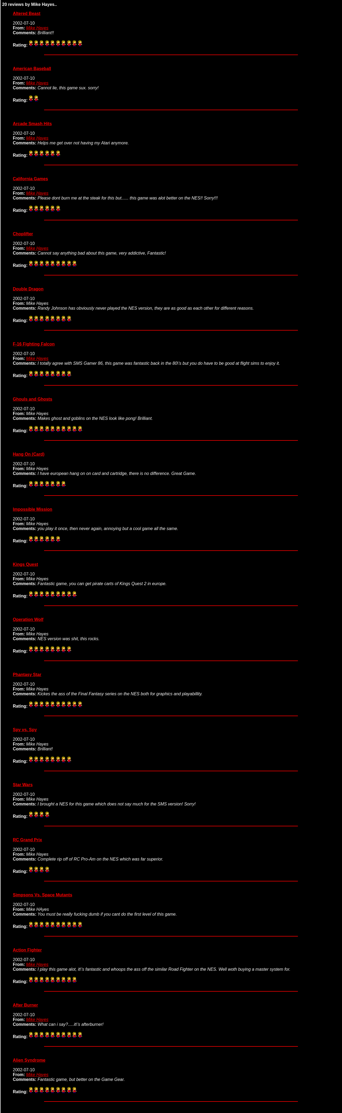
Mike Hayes (37, 28)
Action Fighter (27, 950)
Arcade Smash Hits (32, 123)
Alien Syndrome (29, 1060)
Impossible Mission (32, 509)
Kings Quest (25, 564)
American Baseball (32, 68)
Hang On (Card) (28, 454)
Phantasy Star (27, 674)
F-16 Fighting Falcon (34, 344)
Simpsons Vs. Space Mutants (42, 895)
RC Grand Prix (27, 840)
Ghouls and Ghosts (32, 399)
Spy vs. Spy (25, 729)
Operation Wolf (28, 619)
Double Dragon (28, 289)
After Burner (25, 1005)
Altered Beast (26, 13)
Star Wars (23, 784)
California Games (30, 178)
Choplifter (23, 234)
